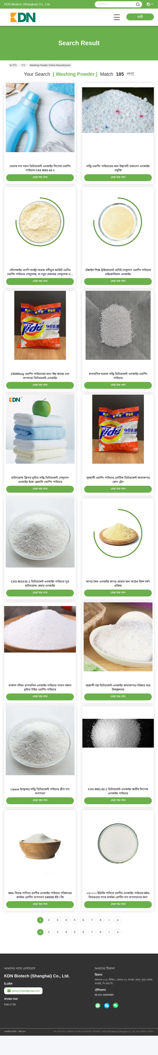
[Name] (138, 4)
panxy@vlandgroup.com (23, 1010)
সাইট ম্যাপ (22, 1051)
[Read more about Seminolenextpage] (109, 951)
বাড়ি (13, 65)
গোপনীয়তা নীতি (10, 1051)
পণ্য (23, 65)
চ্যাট (140, 17)
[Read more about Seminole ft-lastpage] (118, 951)
